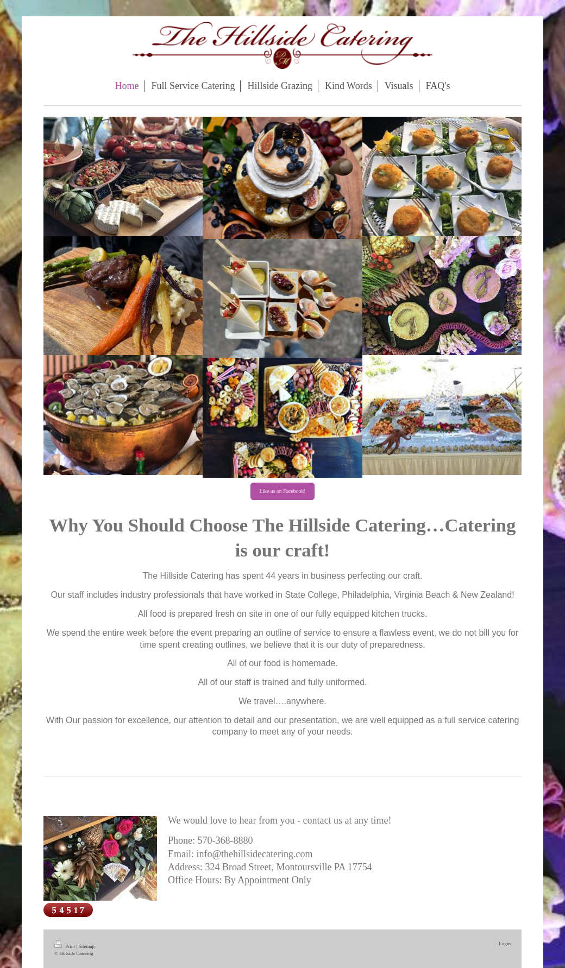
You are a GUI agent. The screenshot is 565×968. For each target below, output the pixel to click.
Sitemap (86, 946)
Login (505, 943)
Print (65, 946)
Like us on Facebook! (282, 491)
